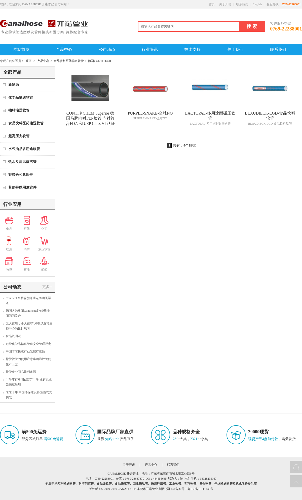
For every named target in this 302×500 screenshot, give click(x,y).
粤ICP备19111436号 (200, 489)
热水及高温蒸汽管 (22, 162)
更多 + (47, 287)
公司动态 (107, 49)
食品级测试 (13, 336)
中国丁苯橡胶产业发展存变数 (25, 351)
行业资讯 (150, 49)
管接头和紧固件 (20, 174)
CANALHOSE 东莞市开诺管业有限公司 (144, 489)
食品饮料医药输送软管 (69, 61)
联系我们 (242, 4)
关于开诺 (225, 4)
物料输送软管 (18, 110)
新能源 (13, 85)
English (257, 4)
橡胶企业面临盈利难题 (21, 372)
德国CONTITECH (99, 61)
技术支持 (192, 49)
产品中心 (64, 49)
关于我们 (235, 49)
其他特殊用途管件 (22, 187)
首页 (212, 4)
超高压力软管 (18, 136)
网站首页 (21, 49)
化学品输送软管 (20, 97)
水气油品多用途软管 (24, 149)
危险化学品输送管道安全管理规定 (28, 344)
